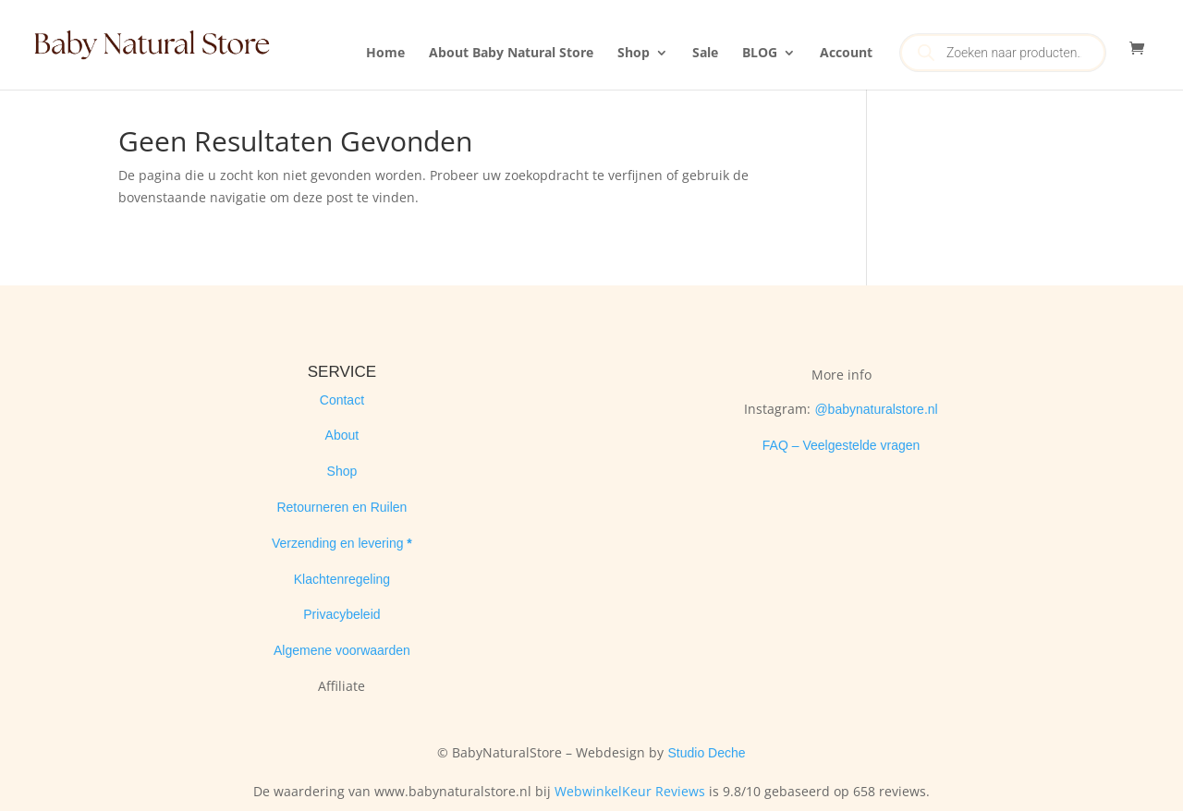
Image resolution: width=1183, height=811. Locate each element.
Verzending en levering (339, 543)
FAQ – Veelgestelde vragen (841, 445)
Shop (633, 53)
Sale (705, 53)
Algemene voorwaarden (342, 650)
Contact (342, 400)
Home (385, 53)
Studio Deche (706, 752)
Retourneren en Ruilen (341, 507)
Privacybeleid (341, 614)
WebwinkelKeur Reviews (630, 791)
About (342, 435)
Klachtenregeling (342, 579)
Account (846, 53)
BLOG (759, 53)
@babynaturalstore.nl (875, 409)
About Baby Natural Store (511, 53)
